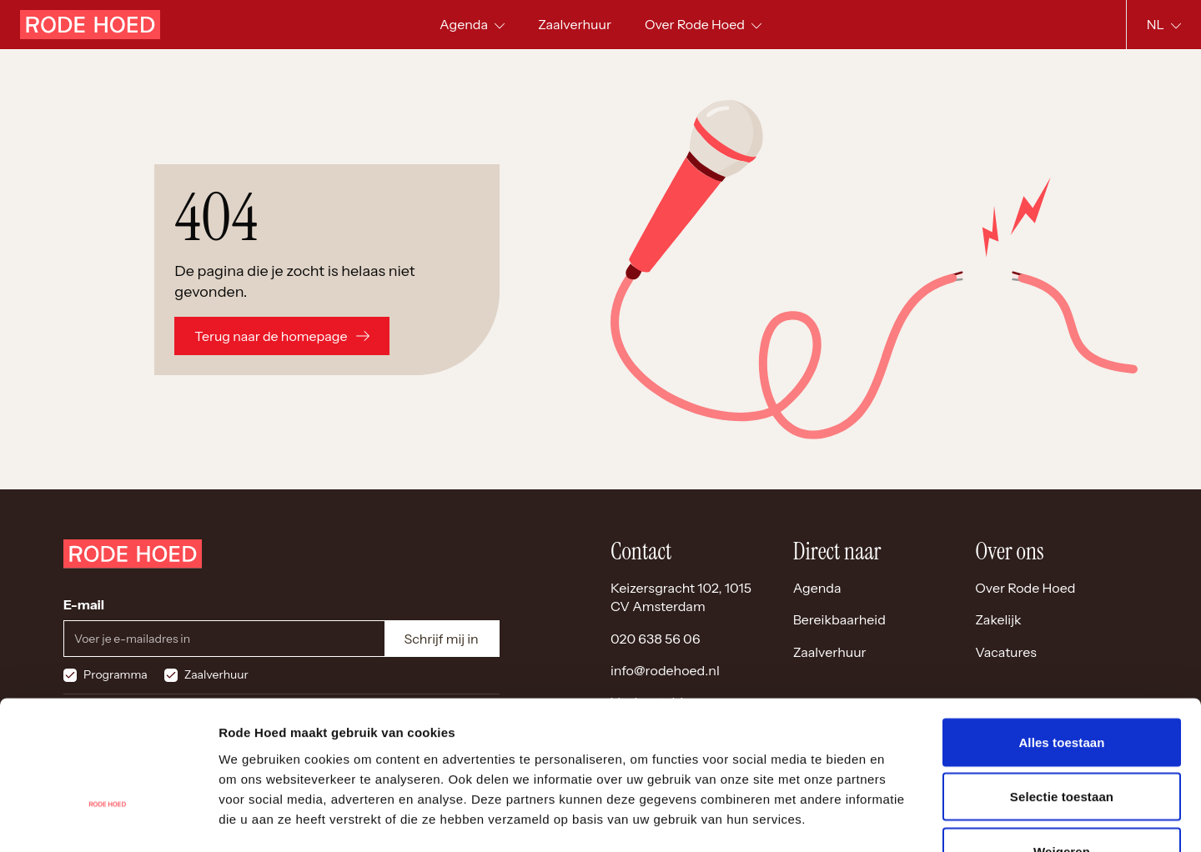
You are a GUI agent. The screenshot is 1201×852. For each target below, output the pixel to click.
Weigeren (1061, 742)
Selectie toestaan (1061, 688)
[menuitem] (574, 24)
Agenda (817, 587)
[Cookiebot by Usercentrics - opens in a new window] (108, 819)
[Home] (90, 24)
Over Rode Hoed (1025, 587)
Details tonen (901, 819)
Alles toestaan (1061, 633)
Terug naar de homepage (281, 336)
